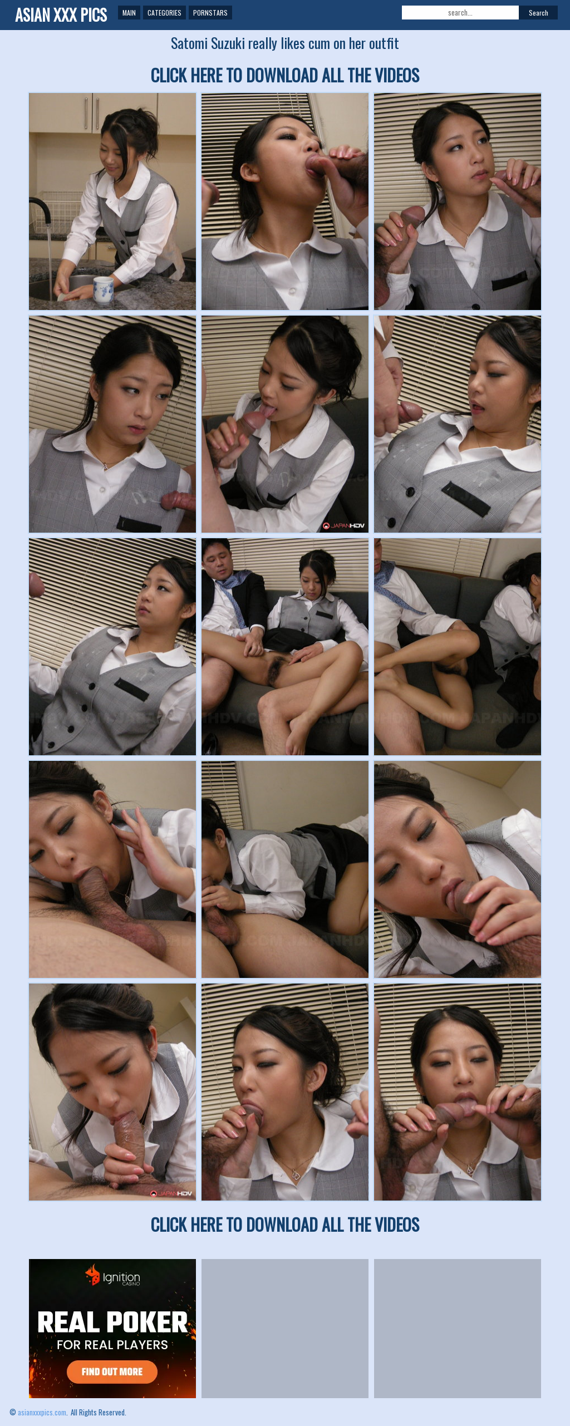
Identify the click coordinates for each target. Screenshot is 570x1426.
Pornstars (210, 12)
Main (129, 12)
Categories (164, 12)
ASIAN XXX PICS (61, 14)
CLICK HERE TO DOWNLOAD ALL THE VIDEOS (285, 74)
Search (538, 12)
